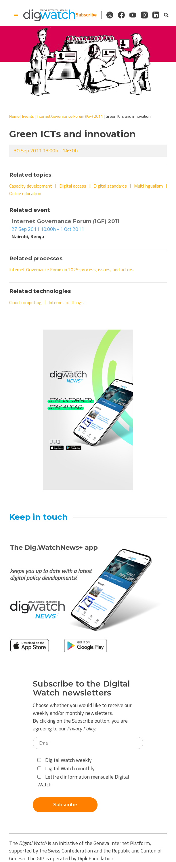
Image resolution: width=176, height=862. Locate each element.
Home (14, 116)
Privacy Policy (81, 728)
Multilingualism (148, 185)
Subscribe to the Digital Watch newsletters (81, 688)
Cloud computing (25, 302)
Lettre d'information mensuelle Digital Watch (83, 780)
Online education (25, 193)
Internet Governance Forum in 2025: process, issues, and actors (71, 269)
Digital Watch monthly (66, 768)
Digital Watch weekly (64, 760)
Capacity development (30, 185)
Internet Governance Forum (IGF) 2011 (70, 116)
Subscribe (86, 14)
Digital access (72, 185)
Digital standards (110, 185)
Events (28, 116)
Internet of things (66, 302)
